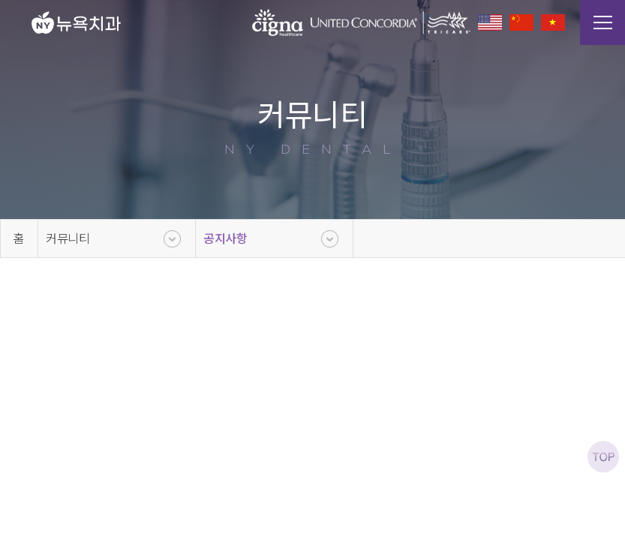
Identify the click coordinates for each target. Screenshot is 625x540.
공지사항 (225, 238)
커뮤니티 (68, 238)
